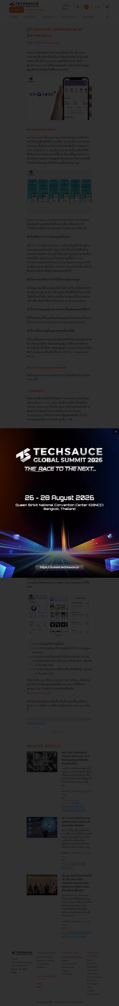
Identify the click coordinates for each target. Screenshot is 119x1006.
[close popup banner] (115, 431)
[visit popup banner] (59, 503)
